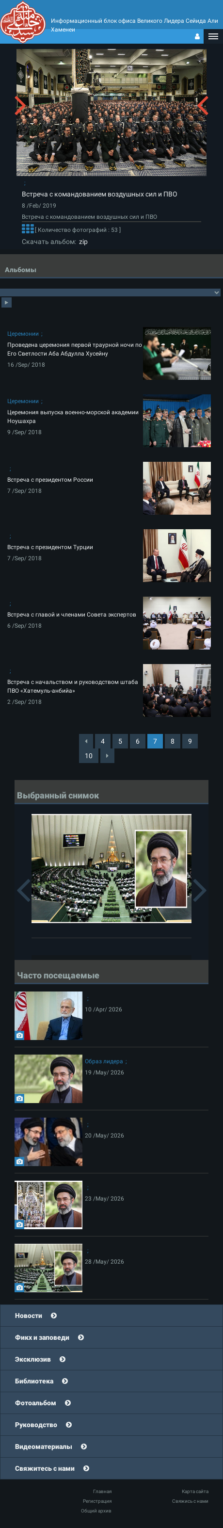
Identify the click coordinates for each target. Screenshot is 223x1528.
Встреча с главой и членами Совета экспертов (71, 614)
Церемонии (23, 333)
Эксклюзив (33, 1359)
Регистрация (97, 1501)
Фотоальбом (35, 1403)
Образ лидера (104, 1061)
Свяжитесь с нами (45, 1468)
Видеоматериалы (43, 1446)
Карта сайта (195, 1491)
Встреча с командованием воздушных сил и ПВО (99, 194)
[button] (213, 36)
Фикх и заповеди (42, 1337)
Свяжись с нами (190, 1501)
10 (89, 756)
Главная (102, 1491)
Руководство (36, 1425)
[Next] (107, 755)
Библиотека (34, 1381)
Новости (28, 1315)
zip (82, 241)
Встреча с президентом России (50, 479)
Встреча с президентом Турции (50, 547)
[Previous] (86, 741)
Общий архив (96, 1510)
